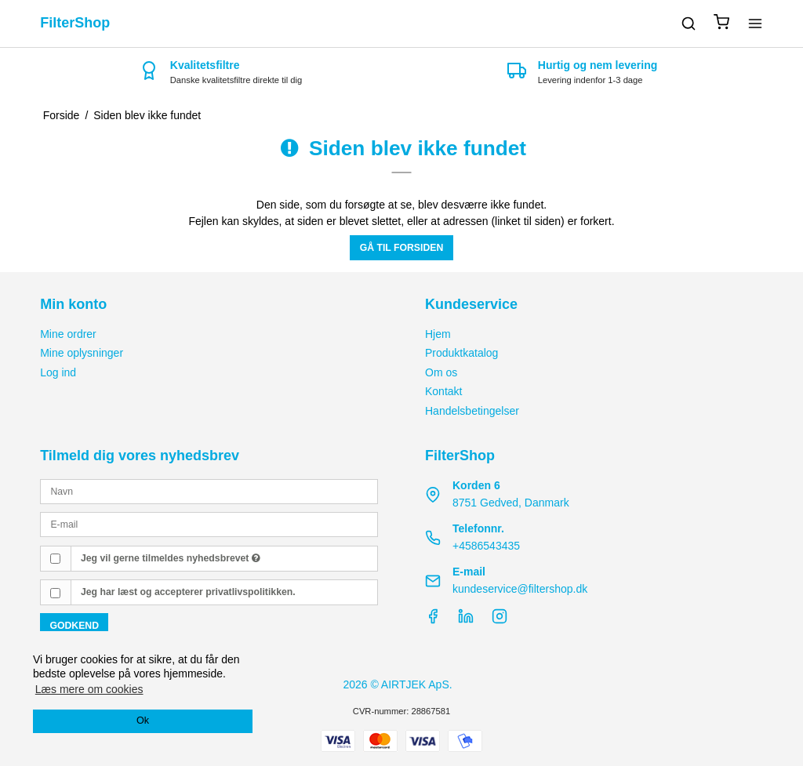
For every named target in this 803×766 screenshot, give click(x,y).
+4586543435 (486, 545)
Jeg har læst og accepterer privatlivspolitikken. (188, 591)
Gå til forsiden (402, 247)
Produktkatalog (461, 353)
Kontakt (443, 391)
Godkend (74, 625)
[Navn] (209, 491)
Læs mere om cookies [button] (89, 689)
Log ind (58, 372)
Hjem (438, 334)
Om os (441, 372)
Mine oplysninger (81, 353)
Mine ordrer (68, 334)
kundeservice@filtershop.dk (519, 589)
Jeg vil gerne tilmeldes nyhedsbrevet (170, 558)
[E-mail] (209, 523)
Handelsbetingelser (472, 411)
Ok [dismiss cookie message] (142, 720)
